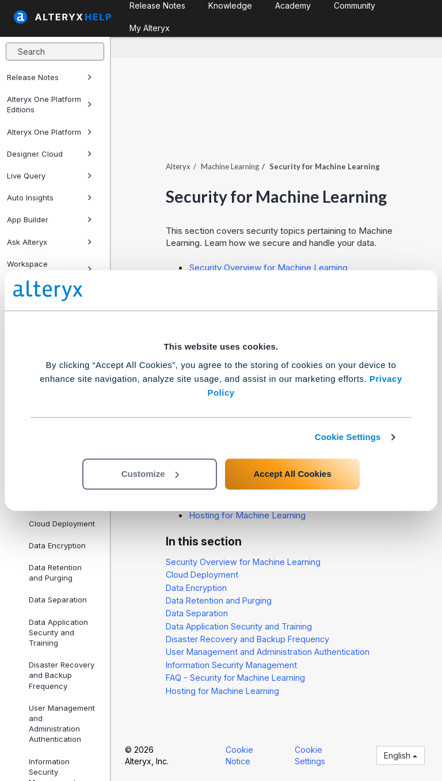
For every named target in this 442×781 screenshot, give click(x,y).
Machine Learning (230, 166)
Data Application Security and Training (58, 632)
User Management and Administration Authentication (62, 723)
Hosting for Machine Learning (247, 515)
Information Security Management (231, 665)
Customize (150, 474)
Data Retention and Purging (55, 572)
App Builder (49, 219)
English (400, 755)
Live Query (49, 175)
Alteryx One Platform (49, 132)
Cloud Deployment (62, 523)
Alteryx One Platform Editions (49, 104)
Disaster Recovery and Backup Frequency (61, 675)
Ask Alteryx (49, 242)
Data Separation (58, 599)
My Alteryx (149, 28)
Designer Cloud (49, 153)
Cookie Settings (348, 437)
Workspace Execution (49, 269)
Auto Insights (49, 197)
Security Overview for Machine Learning (268, 267)
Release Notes (49, 77)
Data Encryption (57, 545)
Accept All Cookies (292, 474)
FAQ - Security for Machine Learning (235, 678)
